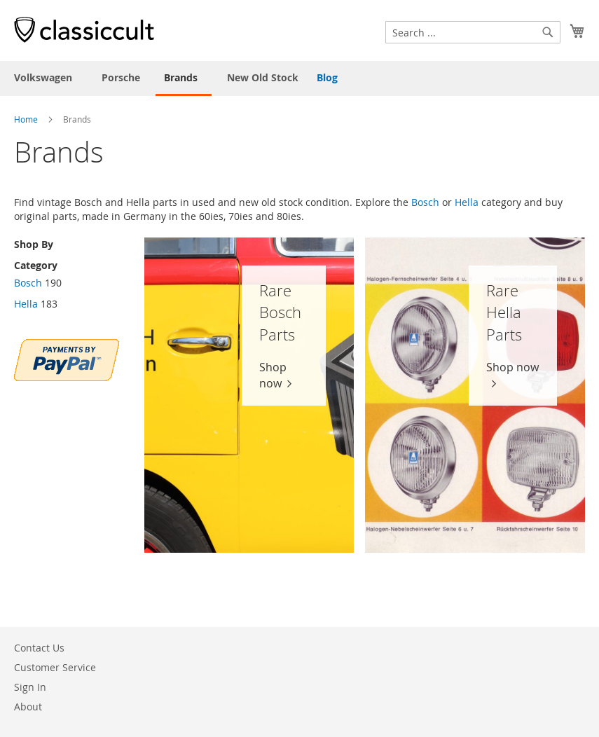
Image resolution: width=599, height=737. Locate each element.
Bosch (425, 202)
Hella (466, 202)
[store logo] (84, 29)
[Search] (547, 32)
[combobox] (472, 32)
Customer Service (55, 667)
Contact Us (39, 647)
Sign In (30, 687)
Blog (327, 77)
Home (26, 119)
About (28, 706)
